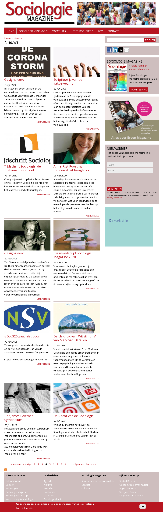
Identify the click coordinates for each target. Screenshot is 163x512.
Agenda (48, 481)
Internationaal (13, 481)
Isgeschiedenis (127, 488)
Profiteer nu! (139, 89)
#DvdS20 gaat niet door (22, 336)
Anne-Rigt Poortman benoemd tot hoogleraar (72, 168)
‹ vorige (27, 464)
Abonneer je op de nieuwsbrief (98, 481)
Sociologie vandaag (32, 31)
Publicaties (50, 491)
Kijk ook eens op (129, 475)
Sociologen (12, 488)
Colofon (86, 488)
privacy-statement (114, 197)
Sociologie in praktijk (17, 495)
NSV (100, 31)
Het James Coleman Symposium (19, 418)
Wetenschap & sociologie (20, 499)
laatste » (91, 464)
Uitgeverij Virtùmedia (131, 495)
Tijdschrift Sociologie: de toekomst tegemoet (22, 168)
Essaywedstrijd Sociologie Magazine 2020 (72, 255)
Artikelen (48, 488)
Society (10, 484)
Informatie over (15, 475)
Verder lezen (43, 121)
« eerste (16, 464)
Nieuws (18, 38)
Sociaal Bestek (127, 481)
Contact (113, 31)
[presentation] (131, 180)
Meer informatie (24, 508)
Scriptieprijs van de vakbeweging (67, 81)
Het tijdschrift (80, 31)
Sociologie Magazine (17, 491)
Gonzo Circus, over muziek (133, 484)
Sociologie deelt (52, 499)
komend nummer (140, 69)
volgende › (78, 464)
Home (10, 31)
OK (143, 506)
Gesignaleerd (14, 79)
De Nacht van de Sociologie (73, 416)
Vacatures (59, 31)
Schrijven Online (128, 491)
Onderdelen (51, 475)
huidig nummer (139, 65)
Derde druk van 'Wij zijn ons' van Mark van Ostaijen (74, 338)
